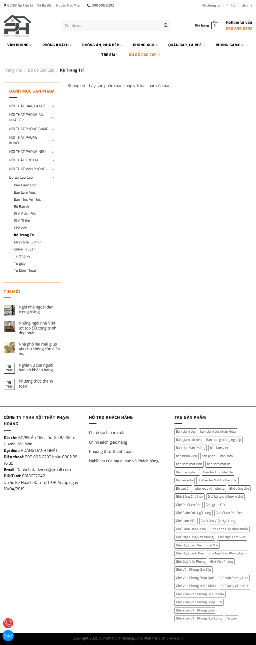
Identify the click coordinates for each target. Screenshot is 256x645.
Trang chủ (13, 70)
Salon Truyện (25, 249)
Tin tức (231, 5)
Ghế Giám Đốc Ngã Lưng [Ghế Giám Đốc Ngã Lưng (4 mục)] (193, 513)
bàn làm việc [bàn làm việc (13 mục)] (219, 448)
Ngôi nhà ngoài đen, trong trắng (36, 309)
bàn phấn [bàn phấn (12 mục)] (209, 456)
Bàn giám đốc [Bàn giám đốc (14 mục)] (186, 431)
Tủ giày (20, 263)
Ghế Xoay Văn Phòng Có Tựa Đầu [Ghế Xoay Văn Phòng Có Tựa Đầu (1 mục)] (200, 594)
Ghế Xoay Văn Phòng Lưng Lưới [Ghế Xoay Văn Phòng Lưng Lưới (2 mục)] (199, 602)
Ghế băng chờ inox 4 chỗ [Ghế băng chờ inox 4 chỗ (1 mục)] (225, 496)
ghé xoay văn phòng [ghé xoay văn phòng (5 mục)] (209, 488)
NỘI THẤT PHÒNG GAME (28, 129)
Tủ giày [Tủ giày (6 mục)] (231, 618)
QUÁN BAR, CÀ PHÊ (186, 45)
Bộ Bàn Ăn (22, 206)
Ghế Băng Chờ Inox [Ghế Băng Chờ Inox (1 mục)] (189, 496)
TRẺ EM (109, 55)
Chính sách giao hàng (108, 442)
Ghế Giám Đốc (25, 213)
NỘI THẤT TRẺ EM (23, 160)
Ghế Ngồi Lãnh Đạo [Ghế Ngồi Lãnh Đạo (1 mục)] (190, 553)
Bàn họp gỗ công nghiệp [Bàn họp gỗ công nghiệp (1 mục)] (223, 440)
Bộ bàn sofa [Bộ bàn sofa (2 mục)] (184, 480)
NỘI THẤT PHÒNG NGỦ (27, 151)
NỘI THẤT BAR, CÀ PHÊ (27, 106)
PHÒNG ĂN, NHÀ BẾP (102, 45)
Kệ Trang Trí (24, 235)
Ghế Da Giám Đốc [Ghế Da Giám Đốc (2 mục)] (188, 505)
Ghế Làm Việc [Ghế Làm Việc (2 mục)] (186, 521)
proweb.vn (175, 638)
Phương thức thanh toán (36, 383)
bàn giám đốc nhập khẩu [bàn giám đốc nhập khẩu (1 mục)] (218, 431)
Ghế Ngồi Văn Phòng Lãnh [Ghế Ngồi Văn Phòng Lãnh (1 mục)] (227, 553)
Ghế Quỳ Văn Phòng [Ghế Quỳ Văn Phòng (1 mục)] (191, 561)
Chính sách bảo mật (107, 432)
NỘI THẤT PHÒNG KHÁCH (23, 140)
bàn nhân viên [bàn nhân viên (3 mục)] (186, 456)
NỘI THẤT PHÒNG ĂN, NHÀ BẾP (26, 117)
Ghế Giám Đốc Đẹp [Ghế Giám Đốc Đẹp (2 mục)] (229, 513)
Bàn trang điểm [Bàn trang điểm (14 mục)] (187, 472)
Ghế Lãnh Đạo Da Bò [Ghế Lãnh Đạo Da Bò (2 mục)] (191, 529)
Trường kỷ (22, 256)
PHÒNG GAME (230, 45)
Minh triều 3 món (28, 242)
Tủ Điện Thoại (25, 270)
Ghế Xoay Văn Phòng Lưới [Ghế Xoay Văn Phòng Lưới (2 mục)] (195, 610)
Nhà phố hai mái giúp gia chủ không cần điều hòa (39, 349)
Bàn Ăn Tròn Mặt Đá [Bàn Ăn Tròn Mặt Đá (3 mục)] (218, 472)
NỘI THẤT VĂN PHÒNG (27, 169)
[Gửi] (166, 26)
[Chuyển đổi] (53, 106)
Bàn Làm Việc (25, 192)
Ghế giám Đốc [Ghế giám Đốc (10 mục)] (216, 505)
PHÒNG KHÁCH (57, 45)
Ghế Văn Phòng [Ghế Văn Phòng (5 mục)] (221, 561)
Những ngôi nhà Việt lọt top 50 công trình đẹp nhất (37, 328)
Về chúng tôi (211, 5)
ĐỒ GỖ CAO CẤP (144, 55)
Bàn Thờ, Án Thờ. (27, 199)
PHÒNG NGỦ (145, 45)
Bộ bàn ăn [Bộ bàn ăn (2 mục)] (183, 488)
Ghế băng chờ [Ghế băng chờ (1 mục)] (239, 488)
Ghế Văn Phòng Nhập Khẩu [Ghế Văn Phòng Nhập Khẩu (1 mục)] (196, 586)
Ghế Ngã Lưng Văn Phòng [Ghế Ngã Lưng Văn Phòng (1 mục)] (195, 537)
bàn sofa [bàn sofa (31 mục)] (226, 456)
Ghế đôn (20, 228)
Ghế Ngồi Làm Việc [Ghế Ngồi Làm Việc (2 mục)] (232, 537)
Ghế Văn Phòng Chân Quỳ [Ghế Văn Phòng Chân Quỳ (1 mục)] (195, 578)
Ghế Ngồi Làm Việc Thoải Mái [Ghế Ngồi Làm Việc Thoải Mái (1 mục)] (197, 545)
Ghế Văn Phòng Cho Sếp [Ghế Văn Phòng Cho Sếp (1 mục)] (193, 569)
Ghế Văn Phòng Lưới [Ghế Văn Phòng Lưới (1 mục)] (233, 578)
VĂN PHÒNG (19, 45)
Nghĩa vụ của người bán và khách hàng (36, 367)
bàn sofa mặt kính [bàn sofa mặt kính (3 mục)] (189, 464)
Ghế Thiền (22, 220)
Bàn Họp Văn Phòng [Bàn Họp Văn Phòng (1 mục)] (190, 448)
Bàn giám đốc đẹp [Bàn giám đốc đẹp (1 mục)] (189, 440)
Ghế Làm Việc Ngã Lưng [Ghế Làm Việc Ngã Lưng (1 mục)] (218, 521)
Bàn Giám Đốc (25, 185)
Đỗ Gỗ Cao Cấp (41, 70)
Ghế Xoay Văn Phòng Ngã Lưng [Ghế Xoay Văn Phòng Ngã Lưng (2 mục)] (199, 618)
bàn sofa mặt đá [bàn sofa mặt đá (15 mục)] (218, 464)
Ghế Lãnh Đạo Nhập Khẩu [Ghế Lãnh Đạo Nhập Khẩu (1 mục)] (229, 529)
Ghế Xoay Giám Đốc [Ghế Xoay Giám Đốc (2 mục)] (234, 586)
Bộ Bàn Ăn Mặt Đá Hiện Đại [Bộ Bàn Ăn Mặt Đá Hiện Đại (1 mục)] (217, 480)
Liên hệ (247, 5)
